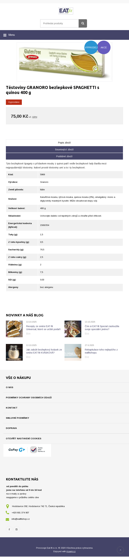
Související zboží (64, 149)
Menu (11, 34)
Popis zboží (64, 142)
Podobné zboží (64, 156)
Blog (28, 333)
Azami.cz (71, 552)
